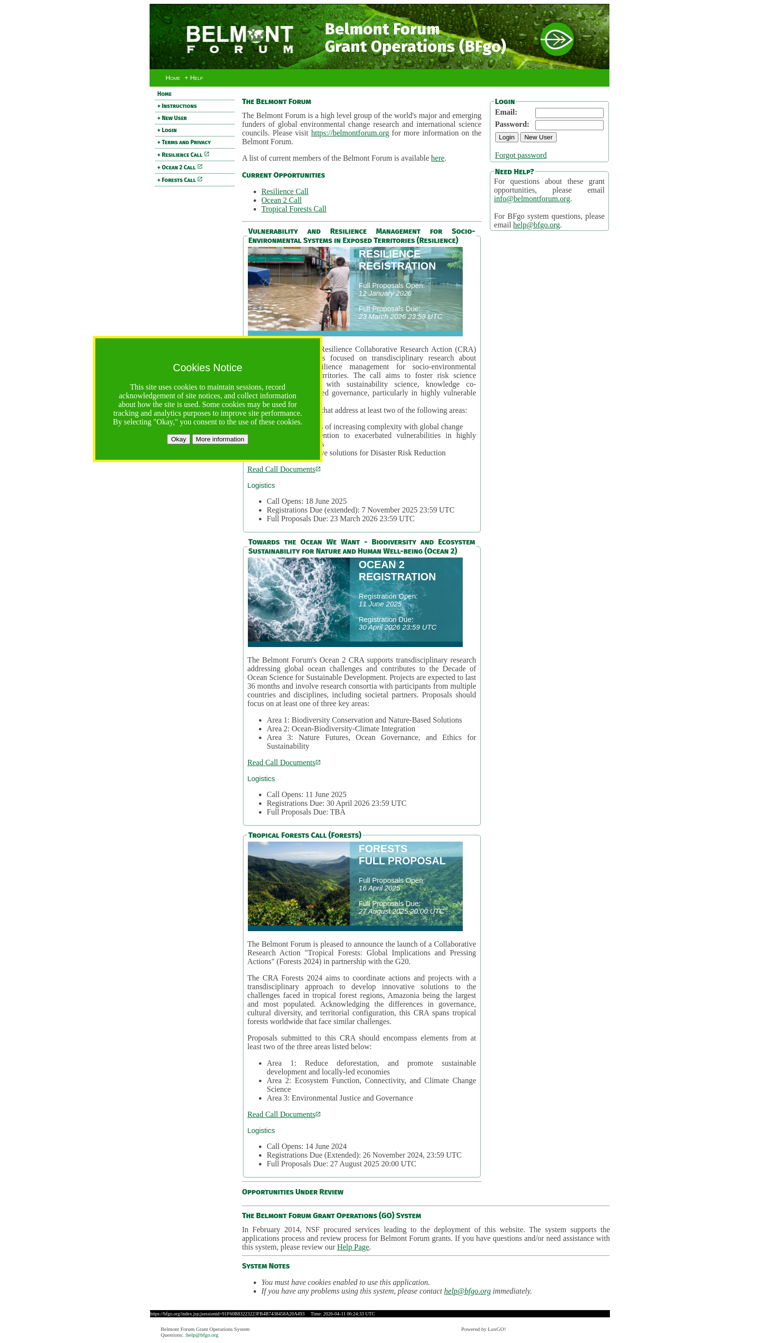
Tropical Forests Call (294, 209)
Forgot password (521, 155)
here (438, 158)
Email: (506, 112)
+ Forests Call (180, 179)
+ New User (172, 118)
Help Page (353, 1247)
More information (220, 439)
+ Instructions (177, 106)
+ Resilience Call (183, 154)
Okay (178, 439)
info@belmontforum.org (532, 199)
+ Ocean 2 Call (180, 167)
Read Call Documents (284, 469)
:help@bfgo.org (202, 1335)
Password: (512, 124)
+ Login (167, 130)
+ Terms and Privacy (184, 142)
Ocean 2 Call (281, 200)
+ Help (193, 77)
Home (173, 77)
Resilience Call (284, 191)
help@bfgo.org (536, 225)
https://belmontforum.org (350, 133)
